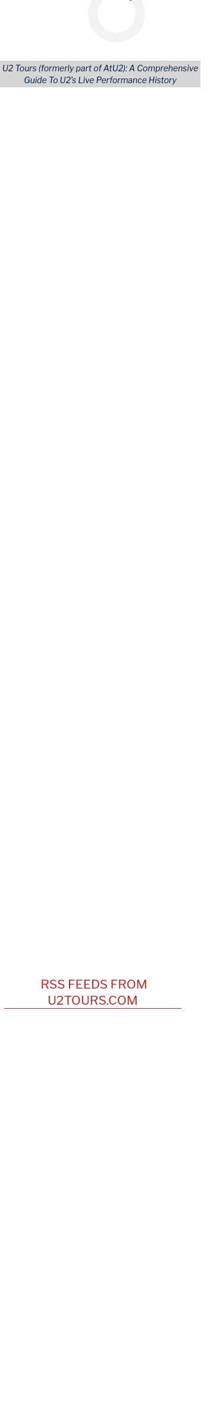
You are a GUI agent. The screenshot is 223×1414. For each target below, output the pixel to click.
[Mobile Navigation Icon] (16, 12)
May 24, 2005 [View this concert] (40, 683)
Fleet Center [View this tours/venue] (95, 683)
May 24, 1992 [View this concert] (39, 637)
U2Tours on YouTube (106, 764)
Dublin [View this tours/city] (140, 602)
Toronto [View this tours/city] (159, 660)
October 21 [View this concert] (39, 547)
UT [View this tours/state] (37, 706)
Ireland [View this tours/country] (169, 602)
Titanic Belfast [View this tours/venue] (98, 729)
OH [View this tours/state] (174, 649)
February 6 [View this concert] (38, 512)
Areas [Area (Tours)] (125, 279)
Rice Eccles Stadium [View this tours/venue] (107, 694)
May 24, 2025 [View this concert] (40, 729)
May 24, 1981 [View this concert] (39, 625)
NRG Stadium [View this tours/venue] (94, 717)
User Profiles (139, 312)
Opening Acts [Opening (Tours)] (47, 268)
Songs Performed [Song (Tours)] (55, 279)
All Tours (37, 247)
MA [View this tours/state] (163, 683)
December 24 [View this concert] (45, 529)
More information (103, 153)
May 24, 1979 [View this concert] (39, 602)
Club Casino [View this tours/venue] (91, 625)
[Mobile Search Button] (192, 12)
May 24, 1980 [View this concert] (40, 614)
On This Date (106, 583)
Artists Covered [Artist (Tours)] (52, 301)
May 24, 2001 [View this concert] (39, 660)
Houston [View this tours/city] (141, 717)
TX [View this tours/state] (167, 717)
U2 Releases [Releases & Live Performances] (45, 290)
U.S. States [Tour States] (134, 268)
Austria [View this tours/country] (161, 637)
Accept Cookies (160, 185)
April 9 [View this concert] (30, 494)
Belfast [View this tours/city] (144, 729)
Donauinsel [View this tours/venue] (91, 637)
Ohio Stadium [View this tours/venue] (95, 649)
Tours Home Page (149, 333)
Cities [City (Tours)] (124, 290)
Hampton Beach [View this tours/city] (149, 625)
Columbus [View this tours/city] (144, 649)
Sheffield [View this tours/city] (129, 614)
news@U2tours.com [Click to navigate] (93, 1295)
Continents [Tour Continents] (135, 247)
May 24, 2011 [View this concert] (39, 694)
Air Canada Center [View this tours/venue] (104, 660)
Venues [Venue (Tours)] (128, 301)
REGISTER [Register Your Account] (40, 322)
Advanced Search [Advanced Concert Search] (148, 322)
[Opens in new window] (79, 1345)
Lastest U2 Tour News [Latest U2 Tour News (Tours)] (64, 333)
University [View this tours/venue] (89, 614)
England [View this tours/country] (166, 614)
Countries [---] (132, 257)
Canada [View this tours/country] (29, 672)
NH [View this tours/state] (191, 625)
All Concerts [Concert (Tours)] (44, 257)
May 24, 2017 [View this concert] (39, 717)
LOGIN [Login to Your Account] (33, 312)
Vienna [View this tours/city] (130, 637)
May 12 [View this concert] (31, 477)
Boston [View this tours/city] (138, 683)
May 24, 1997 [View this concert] (39, 649)
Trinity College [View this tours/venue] (97, 602)
